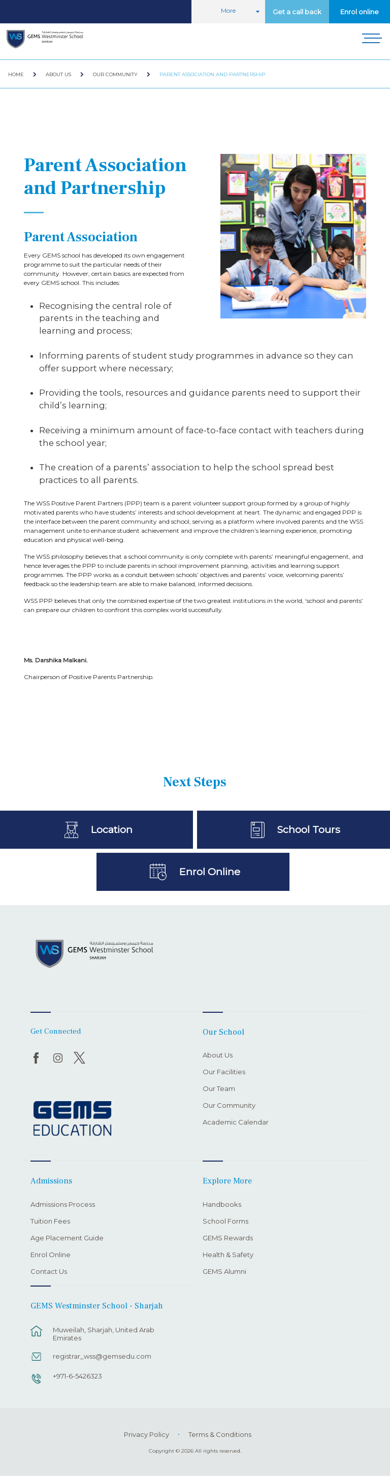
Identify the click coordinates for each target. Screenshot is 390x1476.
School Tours (308, 829)
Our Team (219, 1089)
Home (16, 74)
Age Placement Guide (67, 1238)
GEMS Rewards (228, 1238)
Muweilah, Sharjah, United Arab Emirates (103, 1334)
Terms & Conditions (219, 1434)
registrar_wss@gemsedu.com (102, 1356)
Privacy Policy (146, 1434)
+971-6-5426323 (77, 1376)
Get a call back (297, 12)
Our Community (115, 74)
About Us (58, 74)
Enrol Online (209, 871)
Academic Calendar (236, 1122)
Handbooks (222, 1204)
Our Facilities (224, 1072)
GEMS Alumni (224, 1271)
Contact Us (48, 1271)
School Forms (225, 1221)
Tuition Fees (50, 1221)
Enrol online (359, 12)
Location (111, 829)
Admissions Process (62, 1204)
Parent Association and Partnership (212, 74)
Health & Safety (228, 1255)
